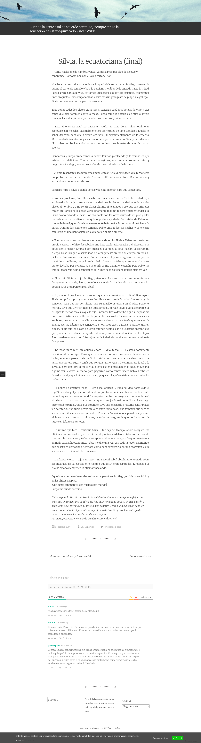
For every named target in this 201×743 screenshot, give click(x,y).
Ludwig (52, 622)
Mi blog (107, 728)
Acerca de (84, 728)
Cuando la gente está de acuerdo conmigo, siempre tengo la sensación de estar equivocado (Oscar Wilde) (74, 29)
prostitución (110, 527)
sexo (119, 527)
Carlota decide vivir (142, 556)
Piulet (51, 606)
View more (30, 740)
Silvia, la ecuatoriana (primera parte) (69, 556)
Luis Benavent (87, 527)
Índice (117, 728)
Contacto (96, 728)
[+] (89, 587)
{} (86, 587)
